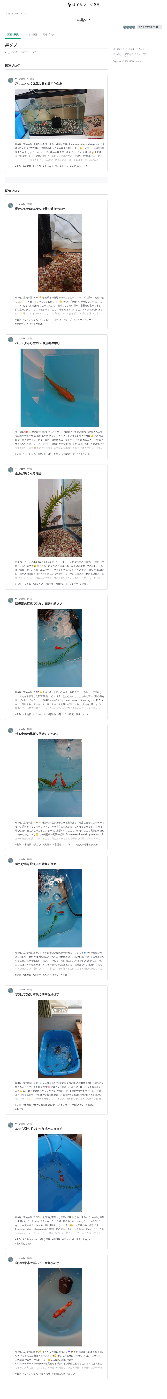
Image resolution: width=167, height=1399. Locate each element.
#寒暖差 (57, 844)
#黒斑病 (59, 584)
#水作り (84, 584)
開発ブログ (147, 54)
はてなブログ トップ (15, 13)
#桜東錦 (27, 166)
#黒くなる (38, 584)
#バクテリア (72, 584)
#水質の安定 (77, 1105)
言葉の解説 (13, 34)
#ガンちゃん (39, 714)
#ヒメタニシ (54, 454)
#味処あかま (68, 454)
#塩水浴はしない (23, 1243)
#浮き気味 (45, 1239)
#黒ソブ (64, 166)
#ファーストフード (83, 319)
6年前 (29, 338)
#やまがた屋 (36, 323)
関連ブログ (48, 34)
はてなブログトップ (121, 56)
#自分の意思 (58, 1373)
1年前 (29, 599)
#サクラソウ (21, 323)
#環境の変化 (74, 714)
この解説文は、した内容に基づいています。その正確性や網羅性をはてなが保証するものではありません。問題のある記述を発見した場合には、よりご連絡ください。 (20, 52)
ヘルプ (138, 54)
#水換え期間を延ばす (44, 1105)
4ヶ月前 (30, 79)
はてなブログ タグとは (123, 54)
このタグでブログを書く (149, 27)
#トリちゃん (29, 454)
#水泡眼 (27, 714)
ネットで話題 (31, 34)
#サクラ (37, 166)
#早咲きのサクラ (78, 166)
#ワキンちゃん (30, 319)
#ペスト (19, 584)
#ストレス (88, 714)
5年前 (29, 204)
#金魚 (18, 166)
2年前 (29, 1124)
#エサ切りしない (81, 1239)
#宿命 (64, 974)
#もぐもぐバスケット (51, 319)
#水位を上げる (50, 166)
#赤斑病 (56, 1239)
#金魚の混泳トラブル (87, 844)
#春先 (56, 974)
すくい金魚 (20, 79)
